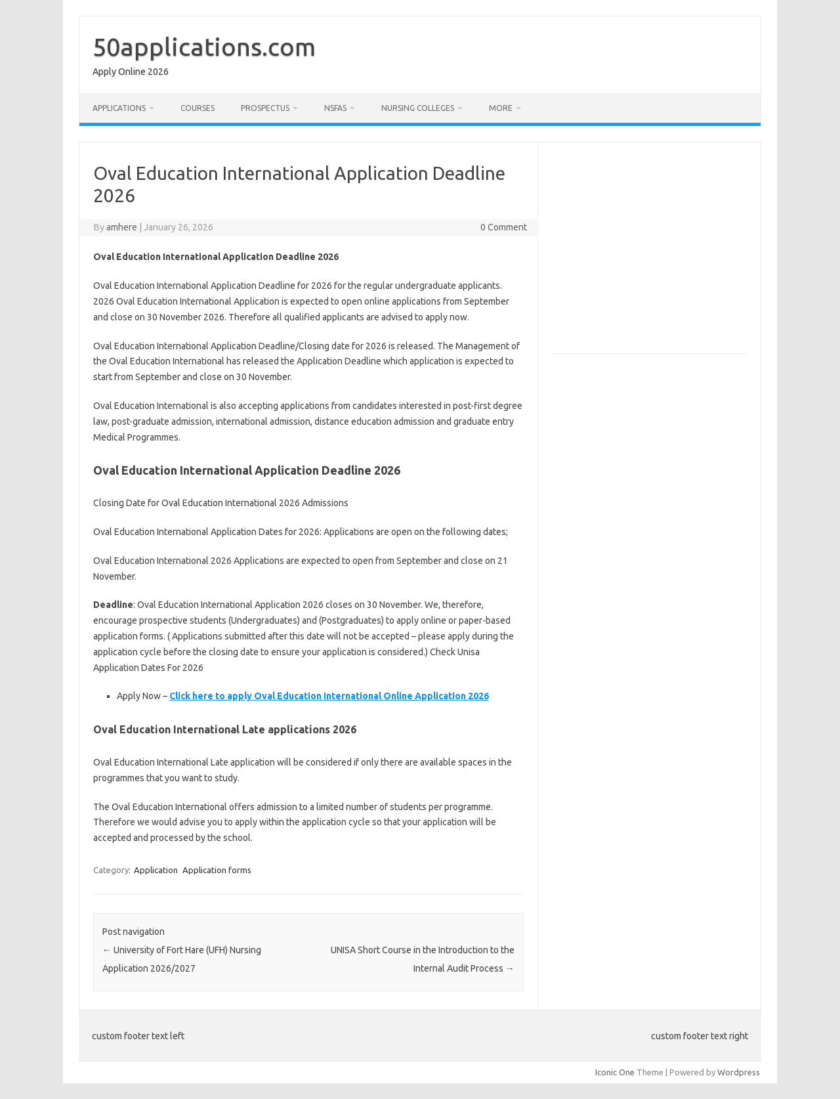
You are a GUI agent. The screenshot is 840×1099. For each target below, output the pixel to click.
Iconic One (615, 1072)
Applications (119, 108)
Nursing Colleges (417, 108)
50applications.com (204, 46)
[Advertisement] (661, 253)
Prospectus (265, 108)
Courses (197, 108)
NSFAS (335, 108)
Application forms (216, 869)
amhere (121, 227)
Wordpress (738, 1072)
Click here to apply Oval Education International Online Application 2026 (329, 696)
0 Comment (503, 227)
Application (156, 869)
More (501, 108)
